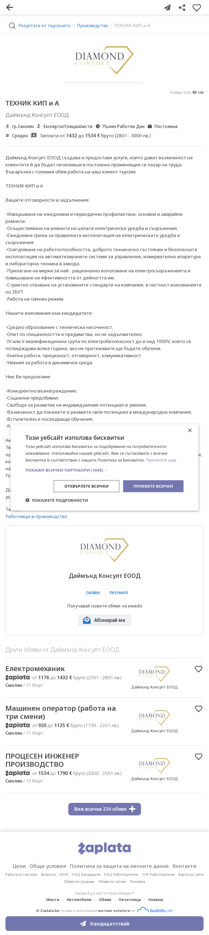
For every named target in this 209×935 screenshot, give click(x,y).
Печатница (130, 899)
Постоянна (165, 126)
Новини (155, 899)
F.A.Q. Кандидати (86, 874)
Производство (92, 26)
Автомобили (79, 899)
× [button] (190, 431)
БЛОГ (64, 874)
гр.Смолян (23, 126)
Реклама (137, 881)
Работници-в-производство (36, 516)
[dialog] (104, 467)
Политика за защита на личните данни (119, 866)
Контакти (184, 866)
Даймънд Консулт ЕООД (104, 575)
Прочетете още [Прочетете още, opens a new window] (161, 460)
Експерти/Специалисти (68, 126)
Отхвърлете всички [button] (86, 485)
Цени (19, 866)
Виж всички (104, 809)
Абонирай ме (109, 620)
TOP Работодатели (158, 874)
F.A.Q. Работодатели (121, 874)
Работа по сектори (21, 874)
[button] (104, 469)
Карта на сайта (191, 874)
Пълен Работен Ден (123, 126)
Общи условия (48, 866)
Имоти (52, 899)
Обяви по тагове (112, 881)
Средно (20, 136)
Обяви (105, 899)
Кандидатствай (104, 923)
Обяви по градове (79, 881)
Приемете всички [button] (153, 485)
